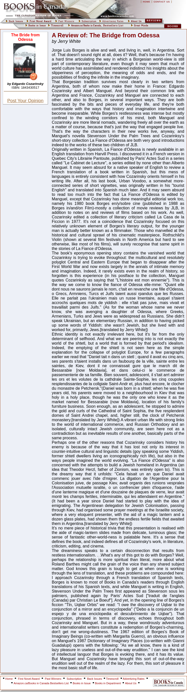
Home (9, 678)
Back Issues (95, 678)
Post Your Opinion (25, 100)
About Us (131, 683)
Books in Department (108, 683)
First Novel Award (29, 678)
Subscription (74, 678)
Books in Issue (82, 683)
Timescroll (112, 678)
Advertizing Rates (134, 678)
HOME (146, 2)
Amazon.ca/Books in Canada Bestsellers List (41, 683)
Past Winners (53, 678)
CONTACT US (162, 2)
